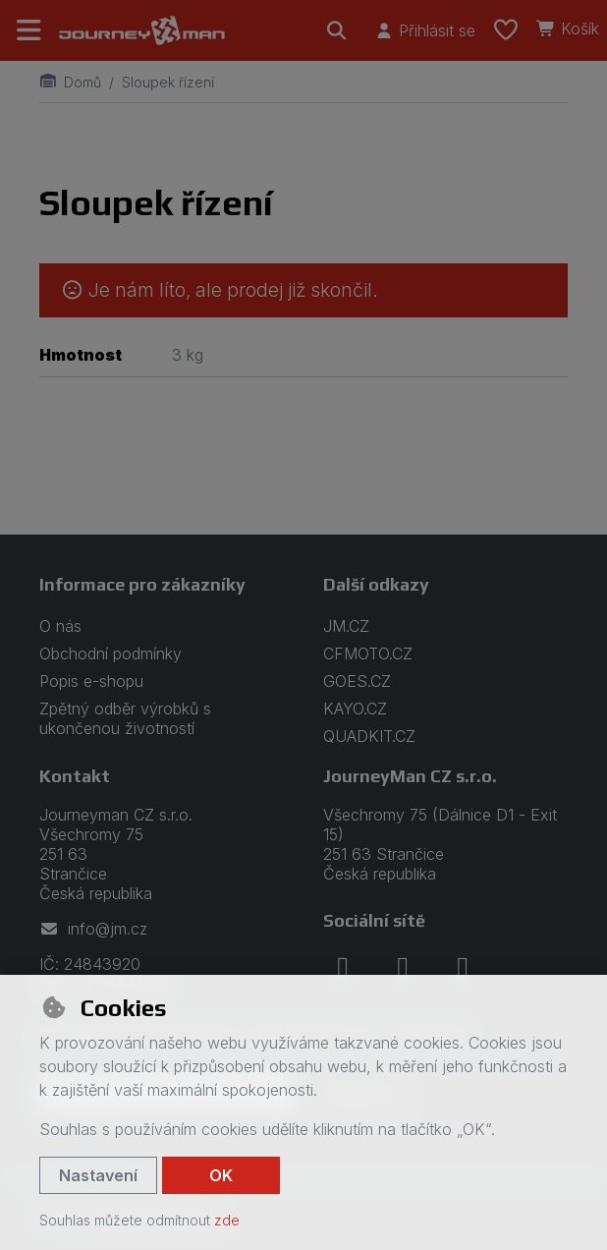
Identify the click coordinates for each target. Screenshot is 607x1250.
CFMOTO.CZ (368, 653)
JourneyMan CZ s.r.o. (410, 776)
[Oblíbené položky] (505, 30)
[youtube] (462, 968)
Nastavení (98, 1175)
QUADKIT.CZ (369, 736)
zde (227, 1220)
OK (221, 1175)
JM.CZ (346, 626)
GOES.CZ (357, 681)
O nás (60, 626)
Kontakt (74, 776)
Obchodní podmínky (110, 653)
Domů (70, 82)
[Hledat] (336, 30)
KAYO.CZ (355, 708)
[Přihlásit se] (424, 30)
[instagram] (402, 968)
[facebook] (342, 968)
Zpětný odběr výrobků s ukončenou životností (125, 718)
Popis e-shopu (91, 681)
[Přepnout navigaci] (29, 30)
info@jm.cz (93, 928)
